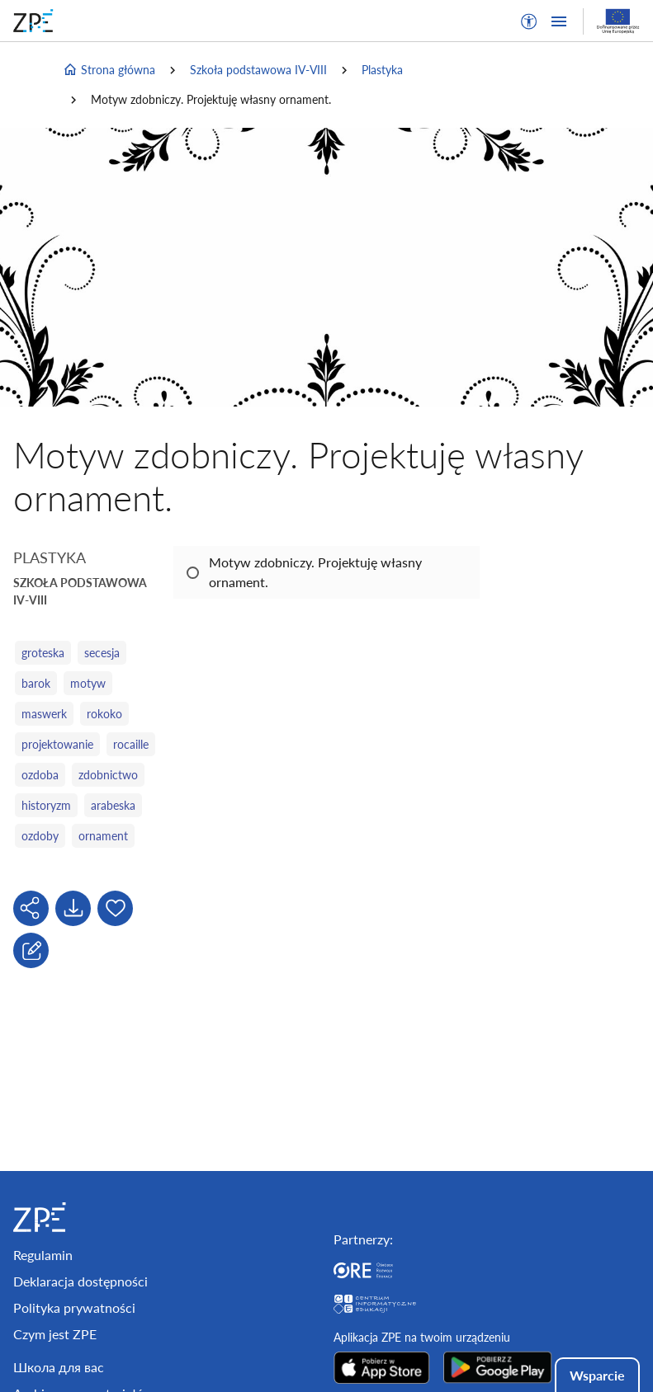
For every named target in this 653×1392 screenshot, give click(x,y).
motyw (88, 683)
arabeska (113, 805)
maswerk (44, 714)
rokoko (104, 714)
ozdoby (40, 836)
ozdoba (40, 775)
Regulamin (43, 1255)
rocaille (131, 744)
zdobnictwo (108, 775)
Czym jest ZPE (55, 1334)
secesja (102, 653)
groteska (42, 653)
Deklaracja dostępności (80, 1281)
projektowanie (57, 744)
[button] (529, 21)
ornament (103, 836)
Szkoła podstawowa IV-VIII (258, 70)
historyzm (46, 805)
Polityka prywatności (74, 1307)
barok (35, 683)
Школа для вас (58, 1367)
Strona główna (109, 70)
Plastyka (382, 70)
